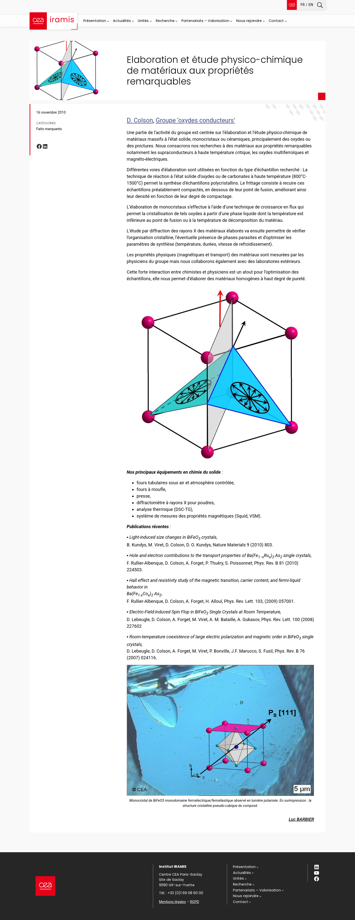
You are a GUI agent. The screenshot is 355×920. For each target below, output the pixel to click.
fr (303, 5)
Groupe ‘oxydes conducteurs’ (195, 120)
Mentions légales (172, 902)
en (311, 5)
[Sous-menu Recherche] (176, 21)
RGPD (194, 902)
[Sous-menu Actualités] (133, 21)
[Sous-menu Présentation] (108, 21)
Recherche (320, 5)
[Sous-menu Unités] (151, 21)
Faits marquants (49, 129)
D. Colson (140, 120)
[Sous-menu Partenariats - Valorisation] (231, 21)
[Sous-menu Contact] (286, 21)
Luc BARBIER (301, 819)
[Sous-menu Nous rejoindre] (264, 21)
